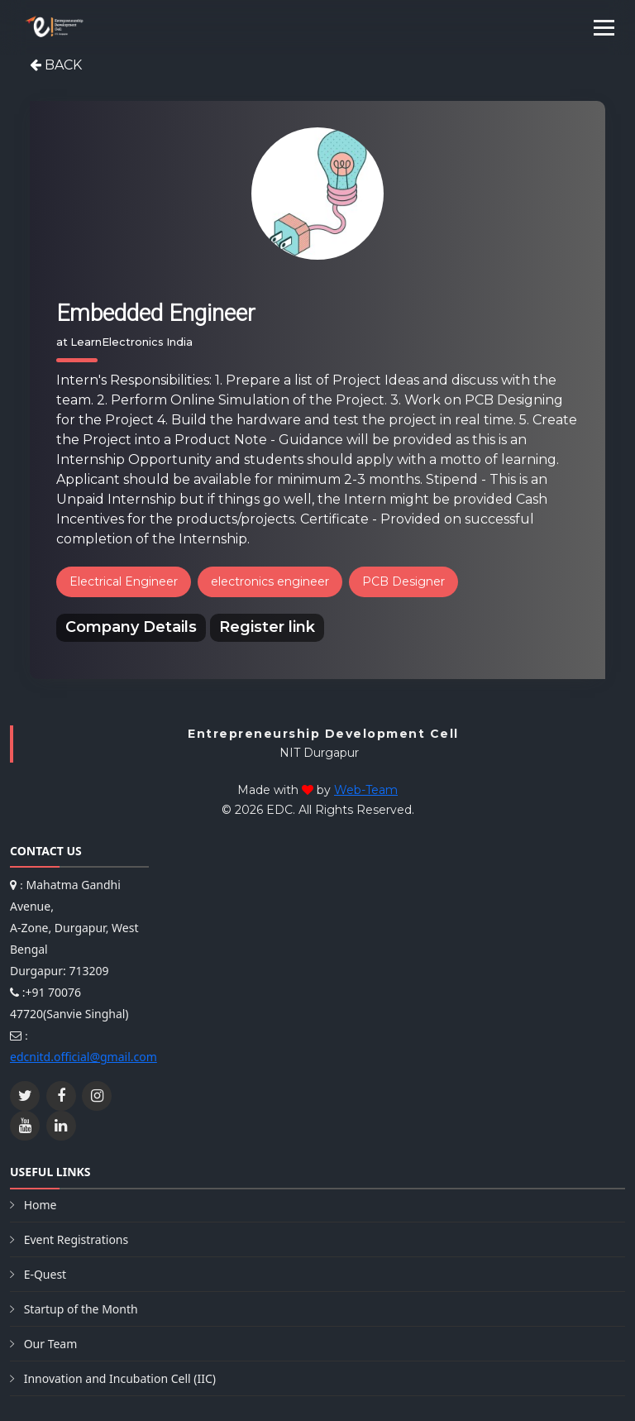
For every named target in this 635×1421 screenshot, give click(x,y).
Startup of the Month (81, 1309)
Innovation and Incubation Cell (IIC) (120, 1378)
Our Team (51, 1344)
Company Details (131, 627)
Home (40, 1205)
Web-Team (366, 789)
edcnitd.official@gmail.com (83, 1057)
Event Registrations (76, 1239)
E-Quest (45, 1274)
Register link (267, 627)
